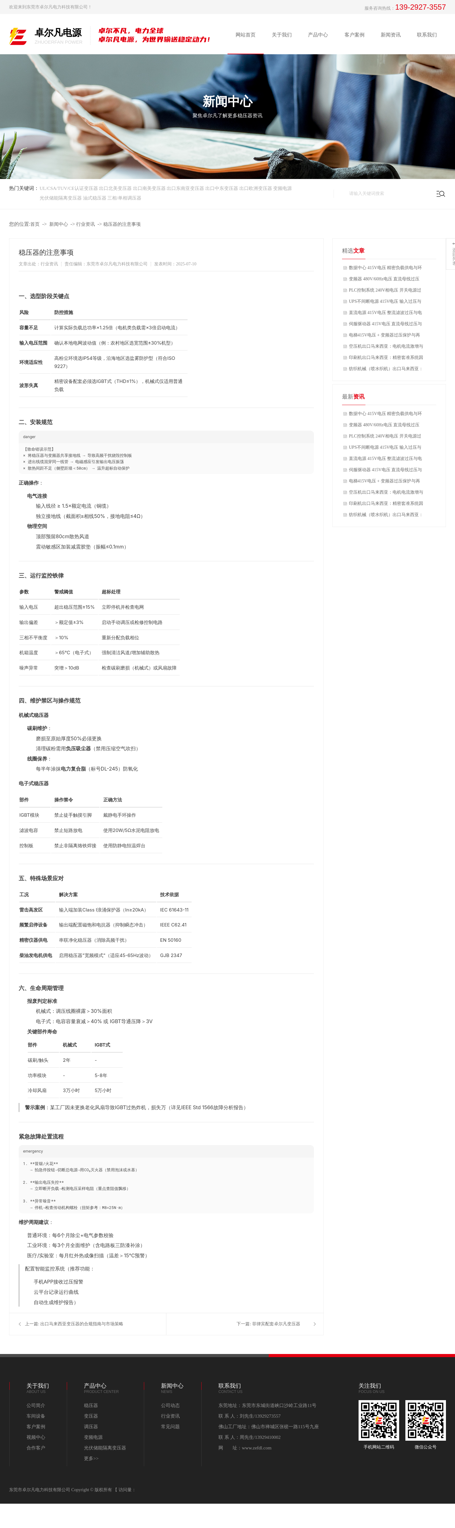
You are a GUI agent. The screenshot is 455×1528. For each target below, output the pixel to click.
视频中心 (36, 1437)
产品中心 (318, 34)
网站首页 (246, 34)
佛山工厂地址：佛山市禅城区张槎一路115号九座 (268, 1426)
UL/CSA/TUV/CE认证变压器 (69, 188)
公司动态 (170, 1405)
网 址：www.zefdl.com (245, 1447)
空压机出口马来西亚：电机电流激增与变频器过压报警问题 (386, 348)
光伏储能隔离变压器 (61, 198)
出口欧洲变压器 (255, 188)
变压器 (91, 1416)
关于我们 (282, 34)
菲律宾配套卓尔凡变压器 (276, 1324)
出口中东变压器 (222, 188)
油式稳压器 (94, 198)
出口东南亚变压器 (185, 188)
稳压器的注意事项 (122, 224)
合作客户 (36, 1447)
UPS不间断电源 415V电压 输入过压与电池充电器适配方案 (385, 303)
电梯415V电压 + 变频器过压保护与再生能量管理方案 (384, 337)
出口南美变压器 (150, 188)
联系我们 (427, 34)
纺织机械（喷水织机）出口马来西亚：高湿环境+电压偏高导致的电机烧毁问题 (386, 370)
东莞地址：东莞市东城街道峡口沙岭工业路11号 (267, 1405)
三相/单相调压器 (124, 198)
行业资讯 (85, 224)
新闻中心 (58, 224)
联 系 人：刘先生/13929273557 (249, 1416)
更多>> (91, 1458)
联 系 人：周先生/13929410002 (249, 1437)
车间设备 (36, 1416)
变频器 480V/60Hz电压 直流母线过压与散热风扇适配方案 (384, 281)
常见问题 (170, 1426)
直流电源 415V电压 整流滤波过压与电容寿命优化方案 (385, 314)
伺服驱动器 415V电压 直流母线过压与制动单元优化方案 (385, 326)
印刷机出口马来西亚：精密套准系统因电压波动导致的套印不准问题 (386, 359)
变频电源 (282, 188)
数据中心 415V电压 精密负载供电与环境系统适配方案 (385, 269)
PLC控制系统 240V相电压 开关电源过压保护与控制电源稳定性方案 (385, 292)
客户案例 (354, 34)
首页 (35, 224)
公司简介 (36, 1405)
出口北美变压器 (115, 188)
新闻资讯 (391, 34)
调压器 (91, 1426)
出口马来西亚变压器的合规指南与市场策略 (81, 1324)
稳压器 (91, 1405)
